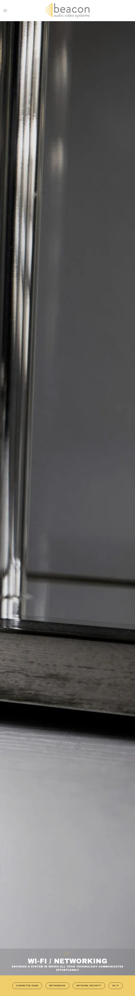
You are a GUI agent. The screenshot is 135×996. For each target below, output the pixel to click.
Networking (57, 985)
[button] (5, 10)
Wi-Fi (115, 985)
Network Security (88, 985)
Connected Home (27, 985)
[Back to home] (67, 10)
